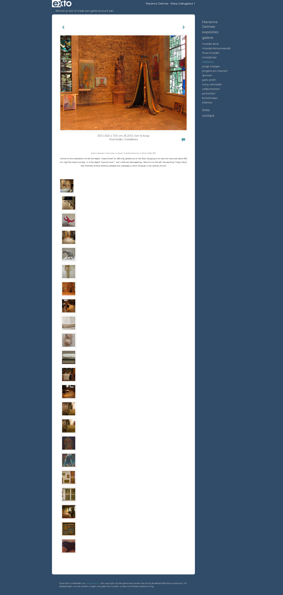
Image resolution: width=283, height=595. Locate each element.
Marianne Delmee (157, 3)
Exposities (210, 32)
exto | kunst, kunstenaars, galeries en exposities (62, 3)
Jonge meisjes (211, 66)
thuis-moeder (210, 53)
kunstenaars (209, 98)
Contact (208, 116)
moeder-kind (210, 43)
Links (206, 110)
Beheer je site (64, 10)
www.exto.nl (92, 583)
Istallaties (208, 62)
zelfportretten (211, 89)
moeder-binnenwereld (216, 48)
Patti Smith (209, 80)
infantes (207, 102)
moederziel (209, 57)
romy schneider (212, 84)
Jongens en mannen (215, 71)
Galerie (207, 38)
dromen (207, 75)
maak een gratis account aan (95, 10)
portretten (208, 93)
